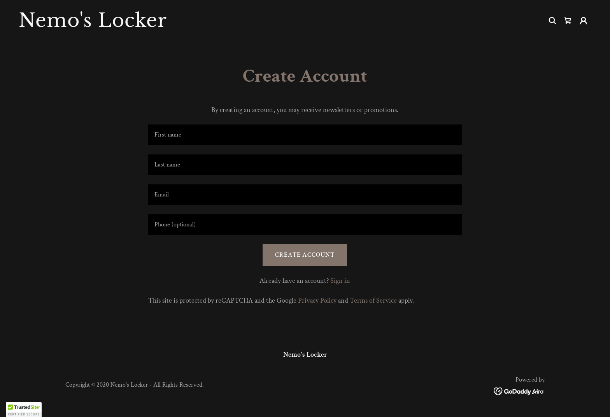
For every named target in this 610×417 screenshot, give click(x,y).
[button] (583, 20)
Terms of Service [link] (373, 300)
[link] (159, 24)
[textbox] (304, 134)
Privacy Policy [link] (317, 300)
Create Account (305, 255)
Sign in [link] (340, 280)
